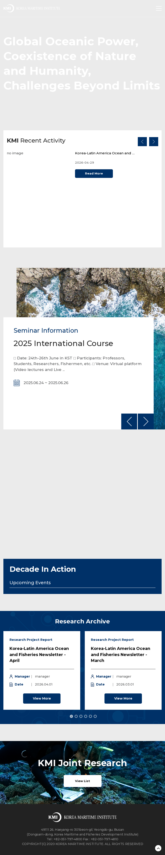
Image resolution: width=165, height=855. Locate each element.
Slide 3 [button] (81, 716)
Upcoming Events (30, 582)
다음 (153, 141)
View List (82, 781)
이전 (142, 141)
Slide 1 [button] (71, 716)
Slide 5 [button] (90, 716)
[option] (82, 196)
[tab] (71, 716)
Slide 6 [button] (95, 716)
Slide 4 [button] (86, 716)
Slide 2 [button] (76, 716)
